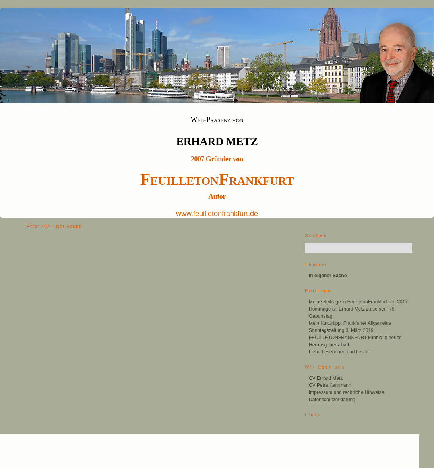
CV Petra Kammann (330, 385)
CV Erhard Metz (326, 378)
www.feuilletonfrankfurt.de (217, 213)
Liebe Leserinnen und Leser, (339, 352)
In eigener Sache (328, 275)
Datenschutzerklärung (332, 399)
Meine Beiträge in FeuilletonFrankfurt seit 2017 (358, 302)
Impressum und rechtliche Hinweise (346, 392)
